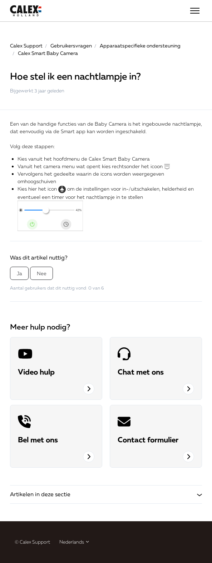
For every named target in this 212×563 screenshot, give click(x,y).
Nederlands (74, 542)
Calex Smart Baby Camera (48, 53)
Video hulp (36, 371)
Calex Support (26, 45)
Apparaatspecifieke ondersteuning (140, 45)
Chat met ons (141, 371)
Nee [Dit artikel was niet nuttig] (41, 273)
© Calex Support (32, 542)
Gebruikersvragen (71, 45)
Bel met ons (38, 439)
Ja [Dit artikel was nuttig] (19, 273)
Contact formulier (148, 439)
